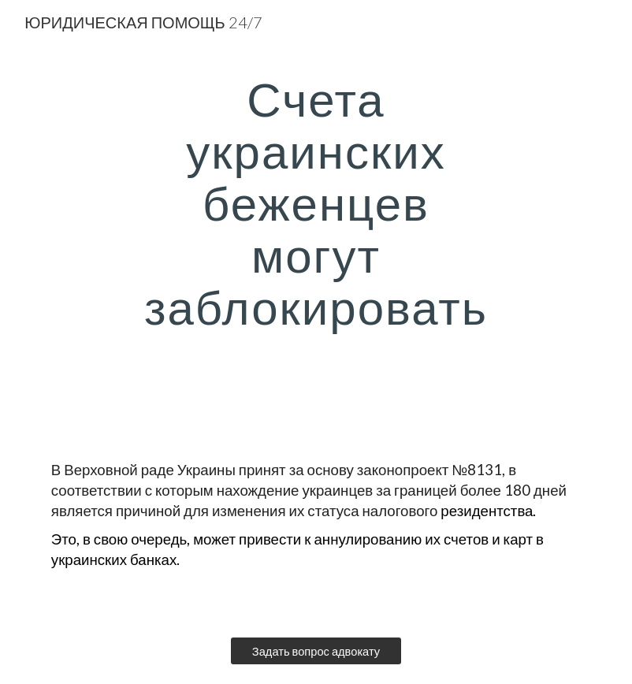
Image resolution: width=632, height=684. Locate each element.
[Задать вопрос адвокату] (316, 651)
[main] (315, 228)
